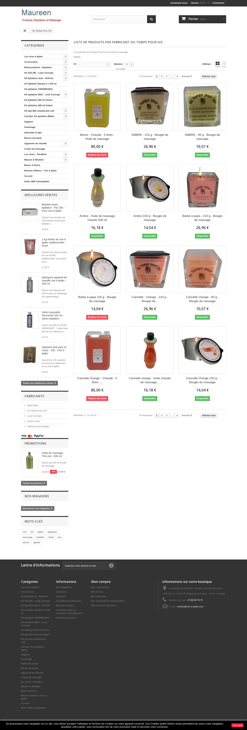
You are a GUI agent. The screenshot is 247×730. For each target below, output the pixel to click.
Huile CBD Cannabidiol (36, 181)
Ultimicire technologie (38, 426)
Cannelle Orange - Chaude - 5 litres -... (97, 380)
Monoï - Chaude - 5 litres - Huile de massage (97, 137)
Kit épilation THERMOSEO (38, 89)
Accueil (28, 176)
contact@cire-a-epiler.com (190, 606)
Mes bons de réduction (103, 605)
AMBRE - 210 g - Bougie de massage (149, 137)
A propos (61, 596)
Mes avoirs (97, 592)
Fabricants (34, 396)
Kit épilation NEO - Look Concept (42, 94)
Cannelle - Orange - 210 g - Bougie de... (150, 299)
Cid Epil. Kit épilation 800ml (39, 116)
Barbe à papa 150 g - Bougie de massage (97, 299)
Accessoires (31, 62)
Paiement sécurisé (66, 617)
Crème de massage (34, 149)
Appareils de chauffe (35, 143)
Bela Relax (32, 405)
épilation (52, 532)
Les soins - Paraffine (35, 154)
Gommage (30, 127)
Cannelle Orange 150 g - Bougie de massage (202, 380)
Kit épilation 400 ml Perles (38, 100)
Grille (217, 64)
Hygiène (28, 121)
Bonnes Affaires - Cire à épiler (40, 170)
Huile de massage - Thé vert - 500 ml (53, 454)
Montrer (118, 64)
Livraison (61, 592)
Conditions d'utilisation (68, 601)
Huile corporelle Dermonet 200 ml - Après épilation (53, 315)
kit (32, 532)
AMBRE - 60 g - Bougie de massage (202, 137)
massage (28, 537)
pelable (40, 537)
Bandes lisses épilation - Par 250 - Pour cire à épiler (53, 207)
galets (36, 542)
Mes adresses (98, 596)
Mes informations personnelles (108, 601)
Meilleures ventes (41, 195)
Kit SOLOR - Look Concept (38, 72)
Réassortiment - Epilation (38, 67)
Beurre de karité (33, 138)
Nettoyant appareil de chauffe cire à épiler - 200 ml (54, 280)
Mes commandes (100, 587)
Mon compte (101, 581)
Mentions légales (65, 605)
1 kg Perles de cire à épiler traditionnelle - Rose (54, 242)
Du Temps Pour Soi (37, 410)
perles (26, 542)
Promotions (35, 443)
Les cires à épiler (33, 56)
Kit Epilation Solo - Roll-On (38, 78)
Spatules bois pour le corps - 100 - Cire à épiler (54, 350)
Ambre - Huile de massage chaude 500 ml (97, 218)
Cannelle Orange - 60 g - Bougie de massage (202, 299)
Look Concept (34, 416)
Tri (75, 64)
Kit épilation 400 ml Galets (38, 105)
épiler (41, 532)
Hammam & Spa (33, 132)
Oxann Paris (33, 421)
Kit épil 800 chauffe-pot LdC (39, 111)
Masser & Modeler (34, 159)
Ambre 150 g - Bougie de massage (149, 218)
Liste (224, 64)
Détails (77, 57)
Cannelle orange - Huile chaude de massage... (150, 380)
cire (25, 532)
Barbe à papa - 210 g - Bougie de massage (202, 218)
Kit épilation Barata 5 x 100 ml (40, 83)
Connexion (218, 3)
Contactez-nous (179, 3)
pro (59, 537)
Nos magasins (37, 496)
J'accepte (237, 725)
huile (51, 537)
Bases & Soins (32, 165)
